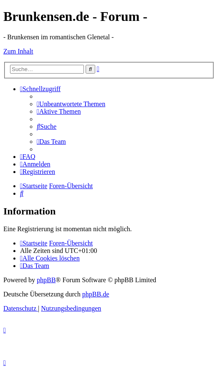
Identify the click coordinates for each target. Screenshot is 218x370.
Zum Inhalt (18, 51)
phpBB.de (95, 294)
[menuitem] (71, 103)
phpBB (46, 279)
